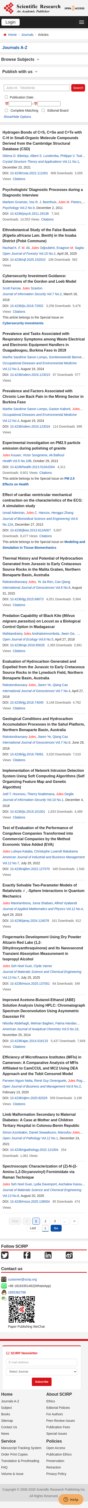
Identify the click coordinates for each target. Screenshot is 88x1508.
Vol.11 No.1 (71, 161)
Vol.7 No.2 (54, 294)
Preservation (55, 1461)
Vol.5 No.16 (70, 1029)
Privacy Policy (56, 1474)
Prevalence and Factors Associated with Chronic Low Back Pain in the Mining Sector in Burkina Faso (43, 396)
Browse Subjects (20, 59)
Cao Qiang (62, 582)
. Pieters (69, 202)
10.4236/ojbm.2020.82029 (28, 1098)
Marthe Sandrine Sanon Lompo (25, 357)
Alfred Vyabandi (66, 903)
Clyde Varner (42, 966)
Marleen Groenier (15, 202)
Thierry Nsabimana (40, 794)
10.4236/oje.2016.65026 (27, 645)
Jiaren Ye (44, 685)
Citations (19, 179)
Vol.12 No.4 (74, 909)
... (64, 1221)
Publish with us (20, 71)
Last (33, 1228)
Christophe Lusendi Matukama (56, 851)
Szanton (32, 288)
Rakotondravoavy (19, 582)
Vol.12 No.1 (49, 1138)
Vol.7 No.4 (62, 691)
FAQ (4, 1467)
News (5, 1433)
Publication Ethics (59, 1454)
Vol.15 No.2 (47, 253)
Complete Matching (24, 110)
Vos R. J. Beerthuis (42, 202)
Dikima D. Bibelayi (16, 156)
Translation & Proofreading (20, 1461)
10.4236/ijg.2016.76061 (27, 754)
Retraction (53, 1467)
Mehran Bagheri (42, 1023)
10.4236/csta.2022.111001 (29, 173)
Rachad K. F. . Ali (16, 248)
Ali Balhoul (56, 455)
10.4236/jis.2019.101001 (27, 811)
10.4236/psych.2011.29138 (29, 213)
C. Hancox (38, 513)
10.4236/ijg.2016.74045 (27, 702)
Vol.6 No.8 (62, 587)
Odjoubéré (43, 248)
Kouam (12, 455)
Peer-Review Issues (60, 1420)
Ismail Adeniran (14, 513)
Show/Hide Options (17, 117)
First (15, 1221)
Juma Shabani (42, 903)
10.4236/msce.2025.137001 (30, 983)
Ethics (50, 1401)
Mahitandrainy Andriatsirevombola (31, 633)
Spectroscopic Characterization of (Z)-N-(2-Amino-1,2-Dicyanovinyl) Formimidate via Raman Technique (40, 1171)
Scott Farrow (12, 288)
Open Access (55, 1448)
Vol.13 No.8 (11, 1196)
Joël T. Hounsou (14, 794)
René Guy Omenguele (50, 1080)
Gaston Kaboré (59, 409)
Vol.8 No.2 (73, 1086)
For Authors (54, 1414)
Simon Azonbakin (15, 1132)
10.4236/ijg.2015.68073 (27, 599)
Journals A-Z (10, 1401)
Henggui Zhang (62, 513)
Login (11, 22)
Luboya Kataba (18, 851)
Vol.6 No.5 (45, 639)
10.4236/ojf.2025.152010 (28, 259)
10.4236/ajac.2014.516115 (29, 1041)
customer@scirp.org (22, 1279)
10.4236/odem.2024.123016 (30, 426)
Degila (65, 794)
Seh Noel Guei (17, 966)
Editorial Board (58, 110)
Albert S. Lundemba (44, 156)
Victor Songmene (35, 455)
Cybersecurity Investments (23, 323)
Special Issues (56, 1433)
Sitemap (7, 1420)
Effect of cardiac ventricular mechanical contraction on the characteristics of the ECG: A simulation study (42, 500)
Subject (6, 1408)
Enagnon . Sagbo (70, 248)
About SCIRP (59, 1394)
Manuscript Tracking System (21, 1448)
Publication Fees (58, 1427)
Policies (54, 1441)
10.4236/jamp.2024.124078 (29, 921)
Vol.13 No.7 (11, 977)
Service (8, 1441)
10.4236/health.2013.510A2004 (32, 467)
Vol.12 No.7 (11, 863)
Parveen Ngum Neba (18, 1080)
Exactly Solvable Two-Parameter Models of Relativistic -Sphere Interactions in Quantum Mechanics (43, 890)
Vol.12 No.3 (11, 369)
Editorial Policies (58, 1408)
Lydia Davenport (45, 1184)
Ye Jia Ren (45, 582)
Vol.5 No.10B (22, 461)
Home (12, 35)
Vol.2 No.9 (27, 208)
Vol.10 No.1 (55, 800)
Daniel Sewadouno (42, 1132)
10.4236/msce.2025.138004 (30, 1201)
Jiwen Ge (67, 633)
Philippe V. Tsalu (72, 156)
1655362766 (17, 1292)
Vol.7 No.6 (62, 742)
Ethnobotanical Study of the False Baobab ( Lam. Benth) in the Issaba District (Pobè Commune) (39, 235)
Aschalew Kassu (70, 1184)
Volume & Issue (12, 1474)
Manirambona (16, 903)
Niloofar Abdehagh (16, 1023)
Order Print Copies (14, 1454)
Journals (27, 35)
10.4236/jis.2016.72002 (27, 306)
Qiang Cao (60, 685)
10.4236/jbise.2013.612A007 (30, 530)
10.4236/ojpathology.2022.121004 (34, 1150)
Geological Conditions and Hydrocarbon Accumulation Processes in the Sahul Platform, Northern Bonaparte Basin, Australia (44, 724)
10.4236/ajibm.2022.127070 (30, 869)
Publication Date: (21, 97)
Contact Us (9, 1427)
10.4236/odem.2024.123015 (30, 375)
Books (5, 1414)
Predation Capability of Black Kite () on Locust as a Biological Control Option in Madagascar (42, 621)
